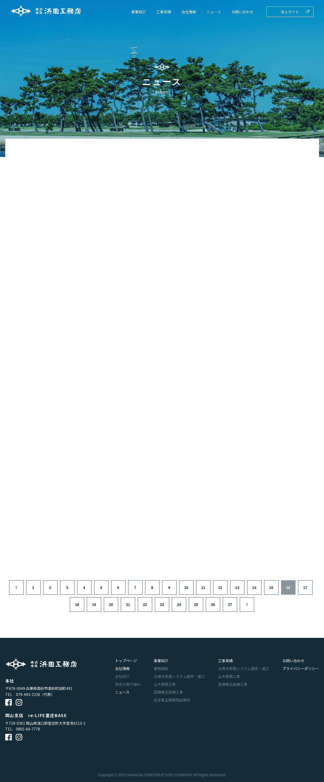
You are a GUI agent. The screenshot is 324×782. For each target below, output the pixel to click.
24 (179, 605)
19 (94, 605)
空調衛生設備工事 (168, 692)
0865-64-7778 (28, 729)
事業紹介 (138, 11)
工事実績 (163, 11)
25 (196, 605)
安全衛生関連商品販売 (172, 699)
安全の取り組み (128, 684)
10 (186, 588)
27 (230, 605)
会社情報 (188, 11)
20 (111, 605)
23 (162, 605)
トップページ (126, 660)
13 (237, 588)
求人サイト (290, 11)
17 (305, 588)
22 (145, 605)
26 (213, 605)
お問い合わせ (242, 11)
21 (128, 605)
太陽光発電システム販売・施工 (179, 676)
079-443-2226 (28, 694)
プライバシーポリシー (300, 668)
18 (77, 605)
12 (220, 588)
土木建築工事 (165, 684)
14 (254, 588)
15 (271, 588)
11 (203, 588)
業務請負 (161, 668)
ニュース (214, 11)
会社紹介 (122, 676)
